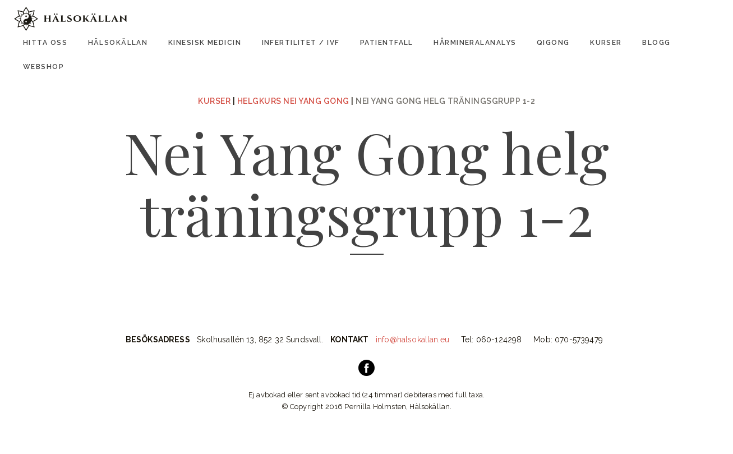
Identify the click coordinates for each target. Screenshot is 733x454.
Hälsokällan (118, 43)
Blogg (656, 43)
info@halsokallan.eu (412, 339)
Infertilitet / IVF (301, 43)
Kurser (606, 43)
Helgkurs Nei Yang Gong (293, 101)
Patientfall (386, 43)
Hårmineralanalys (475, 43)
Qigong (553, 43)
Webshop (43, 67)
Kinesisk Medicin (204, 43)
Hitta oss (45, 43)
